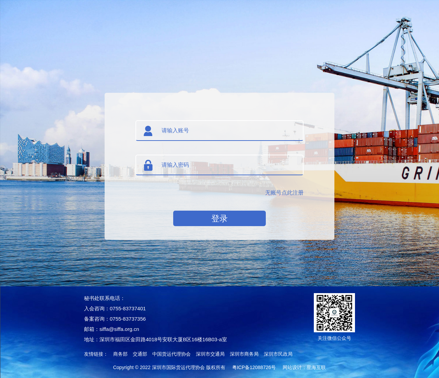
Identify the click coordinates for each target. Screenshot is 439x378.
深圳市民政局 (278, 354)
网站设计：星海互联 (304, 367)
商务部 (120, 354)
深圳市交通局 (210, 354)
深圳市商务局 (244, 354)
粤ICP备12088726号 (254, 367)
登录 (219, 218)
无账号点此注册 (284, 193)
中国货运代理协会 (171, 354)
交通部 (140, 354)
